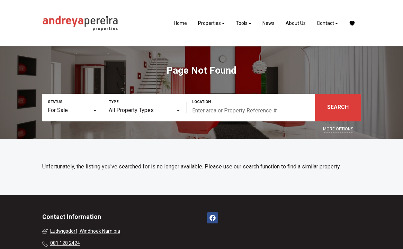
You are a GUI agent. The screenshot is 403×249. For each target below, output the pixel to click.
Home (180, 23)
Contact (327, 23)
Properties (211, 23)
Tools (243, 23)
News (268, 23)
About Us (296, 23)
